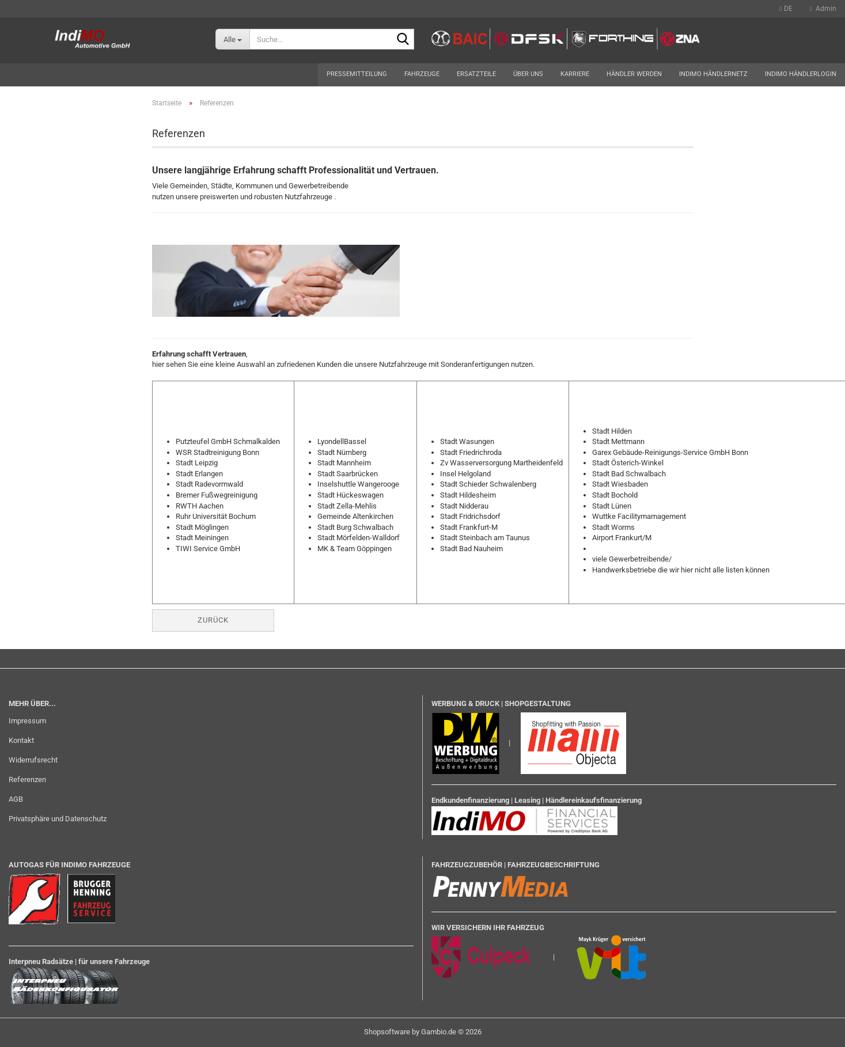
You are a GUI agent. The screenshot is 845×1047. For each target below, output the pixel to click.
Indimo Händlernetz (713, 74)
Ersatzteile (476, 74)
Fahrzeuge (421, 74)
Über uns (528, 74)
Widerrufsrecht (33, 760)
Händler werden (634, 74)
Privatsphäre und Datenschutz (58, 818)
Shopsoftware (387, 1031)
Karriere (574, 74)
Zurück (213, 620)
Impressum (27, 720)
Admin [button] (823, 9)
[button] (786, 8)
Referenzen (27, 779)
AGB (16, 799)
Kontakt (21, 740)
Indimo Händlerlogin (800, 74)
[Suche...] (232, 39)
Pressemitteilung (357, 74)
